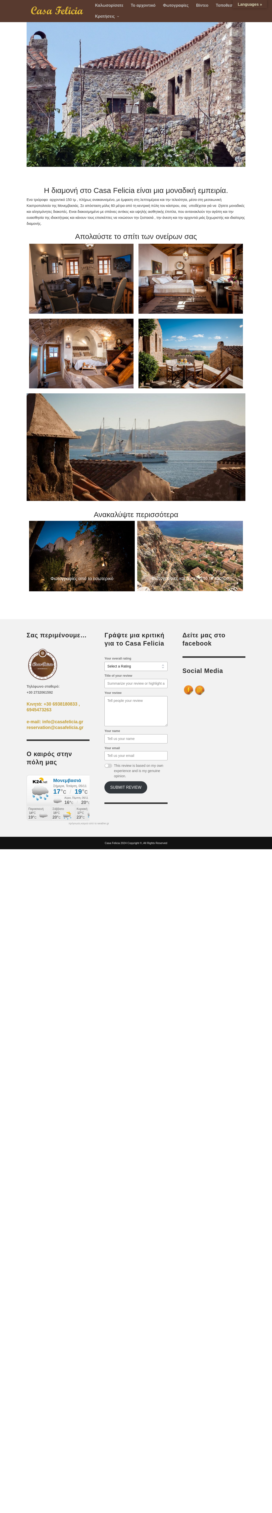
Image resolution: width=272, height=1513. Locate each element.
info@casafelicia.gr (62, 721)
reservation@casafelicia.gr (55, 727)
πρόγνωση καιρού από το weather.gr (89, 823)
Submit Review (125, 787)
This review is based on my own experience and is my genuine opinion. (138, 771)
